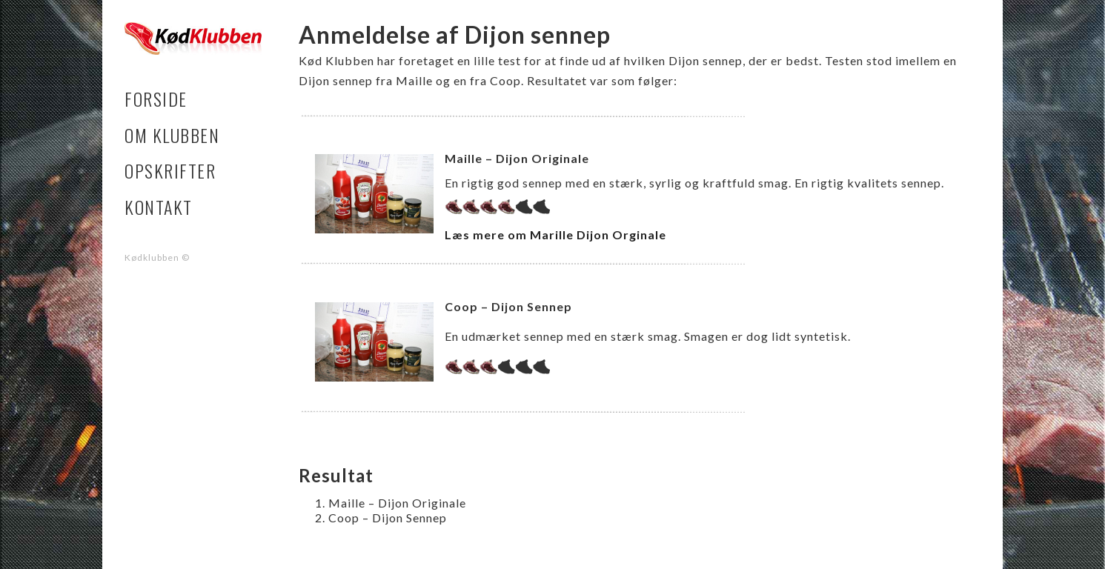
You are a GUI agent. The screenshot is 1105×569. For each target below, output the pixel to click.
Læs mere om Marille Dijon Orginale (555, 234)
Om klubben (172, 135)
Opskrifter (170, 171)
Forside (156, 99)
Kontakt (159, 207)
